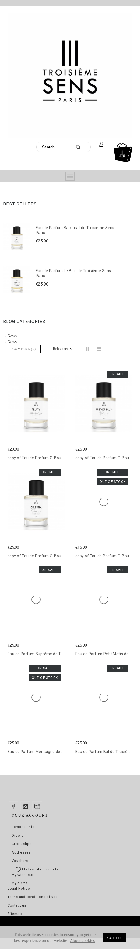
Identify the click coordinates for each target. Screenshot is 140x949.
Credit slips (22, 844)
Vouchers (20, 861)
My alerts (19, 883)
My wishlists (22, 875)
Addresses (21, 852)
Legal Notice (19, 888)
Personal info (23, 827)
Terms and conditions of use (33, 897)
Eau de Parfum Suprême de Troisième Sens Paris (52, 654)
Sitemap (15, 914)
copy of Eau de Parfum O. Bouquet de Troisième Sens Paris (61, 458)
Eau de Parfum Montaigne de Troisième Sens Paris (53, 752)
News (12, 336)
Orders (17, 835)
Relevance (60, 349)
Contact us (17, 905)
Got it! (114, 938)
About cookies (82, 940)
